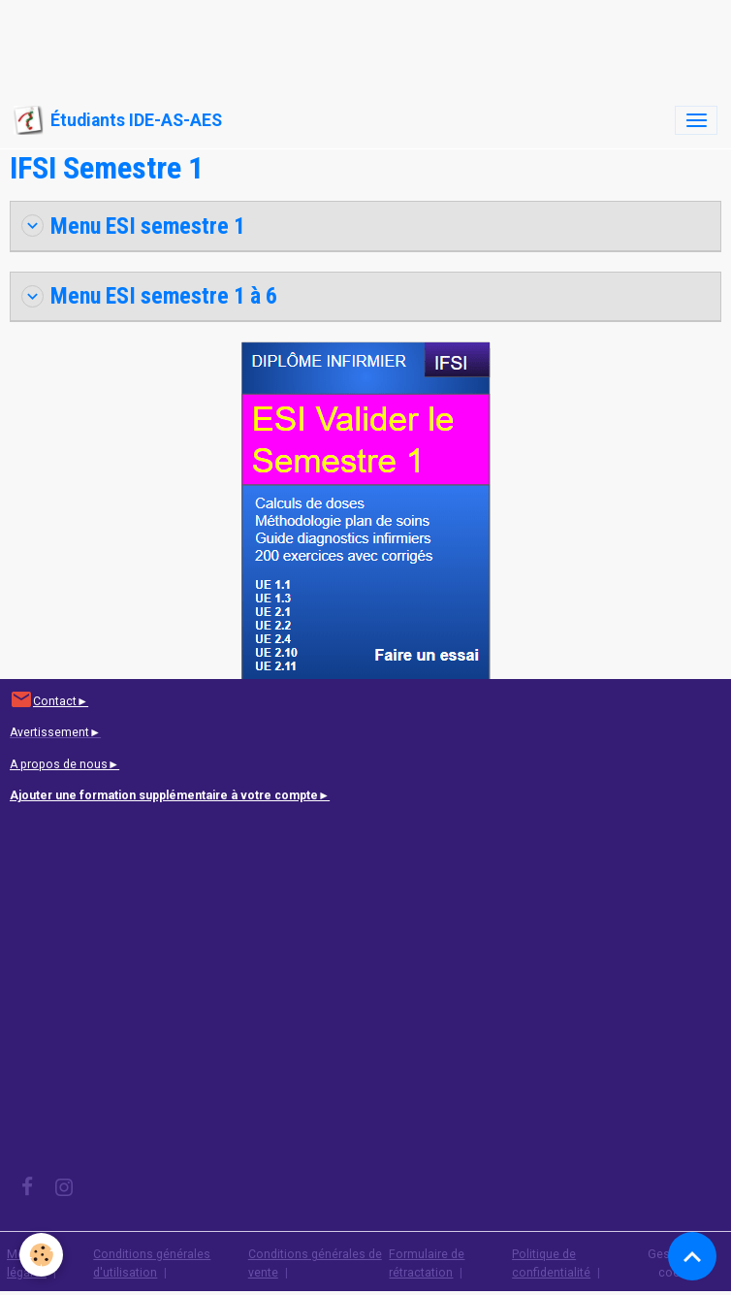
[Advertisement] (353, 43)
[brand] (118, 120)
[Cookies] (41, 1255)
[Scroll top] (692, 1256)
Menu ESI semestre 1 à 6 (149, 295)
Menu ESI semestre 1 (133, 226)
